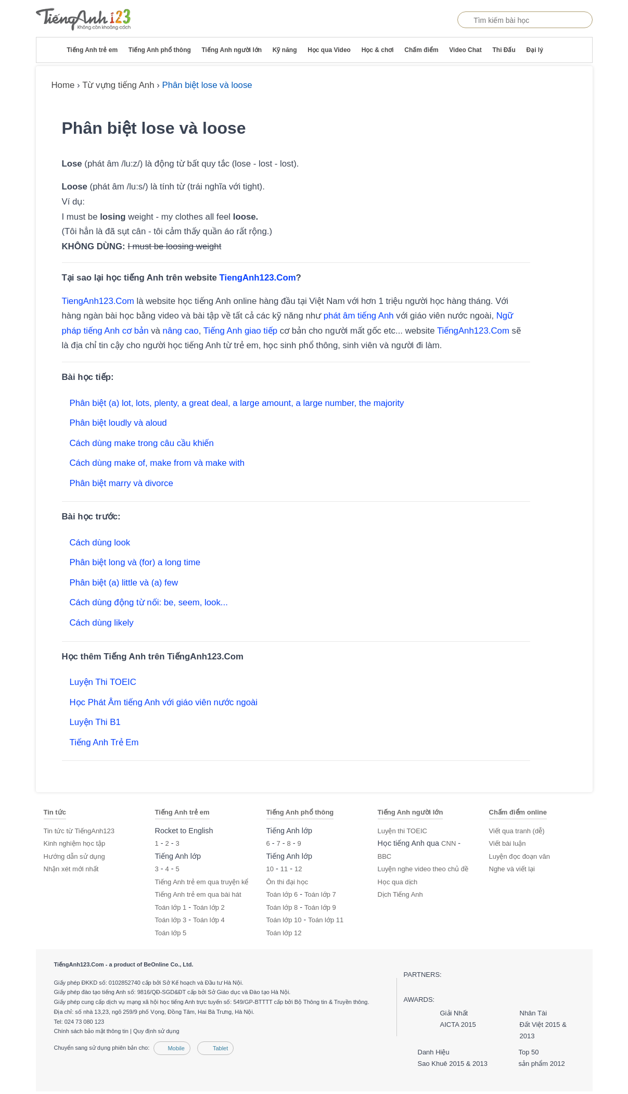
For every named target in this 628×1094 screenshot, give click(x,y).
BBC (385, 856)
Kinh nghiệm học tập (75, 843)
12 (298, 869)
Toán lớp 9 (320, 907)
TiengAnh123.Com (258, 278)
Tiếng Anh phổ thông (160, 50)
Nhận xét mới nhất (71, 869)
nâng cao (181, 331)
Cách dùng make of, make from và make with (157, 463)
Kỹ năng (285, 50)
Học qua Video (329, 50)
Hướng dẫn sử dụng (74, 856)
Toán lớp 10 (284, 920)
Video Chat (465, 50)
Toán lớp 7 (320, 894)
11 (284, 869)
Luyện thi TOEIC (402, 831)
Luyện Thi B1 (95, 722)
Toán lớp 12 (284, 933)
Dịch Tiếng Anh (400, 894)
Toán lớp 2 (209, 907)
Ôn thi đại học (287, 882)
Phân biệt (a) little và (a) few (124, 583)
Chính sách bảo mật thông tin (91, 1031)
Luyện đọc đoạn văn (519, 856)
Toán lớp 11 (325, 920)
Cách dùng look (100, 543)
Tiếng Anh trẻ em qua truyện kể (202, 882)
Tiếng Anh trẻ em (92, 50)
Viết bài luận (507, 843)
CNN (448, 843)
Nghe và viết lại (512, 869)
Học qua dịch (398, 882)
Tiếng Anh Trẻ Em (104, 742)
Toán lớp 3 (171, 920)
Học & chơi (378, 50)
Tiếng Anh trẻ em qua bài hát (198, 894)
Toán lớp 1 (171, 907)
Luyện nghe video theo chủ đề (423, 869)
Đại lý (534, 50)
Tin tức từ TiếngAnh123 (79, 831)
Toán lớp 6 (282, 894)
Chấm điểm (421, 50)
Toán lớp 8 (282, 907)
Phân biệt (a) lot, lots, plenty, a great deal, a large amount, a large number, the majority (237, 403)
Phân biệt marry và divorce (121, 483)
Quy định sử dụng (156, 1031)
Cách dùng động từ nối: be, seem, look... (149, 602)
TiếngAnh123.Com (473, 331)
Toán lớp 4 (209, 920)
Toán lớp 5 (171, 933)
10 (270, 869)
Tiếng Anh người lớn (231, 50)
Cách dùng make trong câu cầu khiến (142, 443)
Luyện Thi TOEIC (103, 682)
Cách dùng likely (102, 623)
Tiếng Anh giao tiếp (240, 331)
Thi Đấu (503, 50)
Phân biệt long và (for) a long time (135, 562)
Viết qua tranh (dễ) (517, 831)
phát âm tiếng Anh (359, 316)
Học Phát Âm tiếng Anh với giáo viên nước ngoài (164, 702)
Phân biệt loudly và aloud (118, 423)
